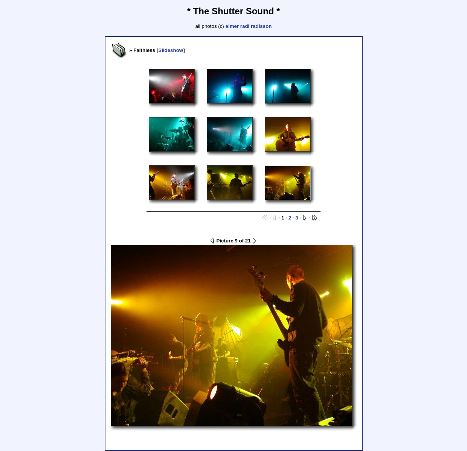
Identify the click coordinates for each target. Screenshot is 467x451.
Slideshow (170, 50)
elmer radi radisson (249, 26)
